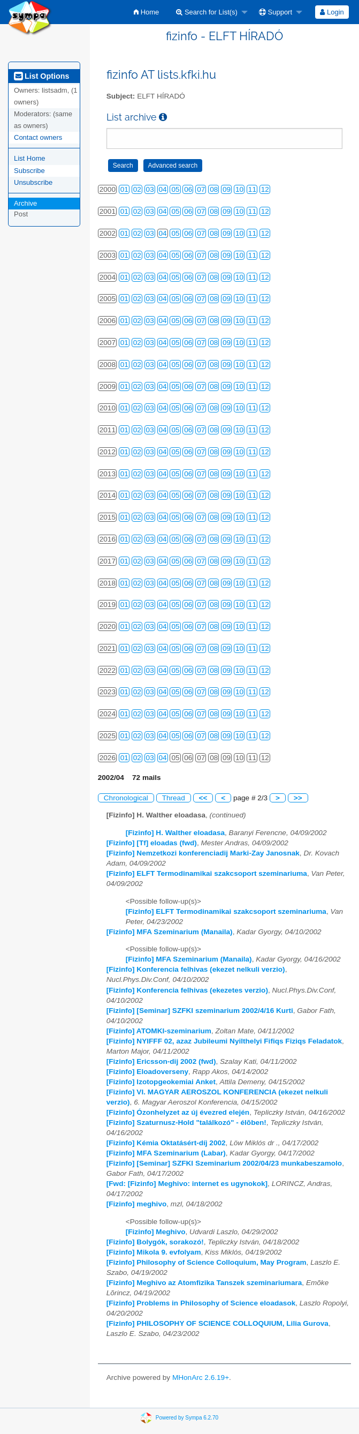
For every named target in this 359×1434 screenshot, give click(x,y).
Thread (173, 798)
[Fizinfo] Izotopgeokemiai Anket (161, 1082)
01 (124, 189)
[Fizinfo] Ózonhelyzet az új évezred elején (177, 1112)
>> (298, 798)
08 (214, 189)
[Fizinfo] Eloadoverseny (147, 1072)
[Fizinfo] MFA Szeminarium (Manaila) (169, 932)
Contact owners (38, 137)
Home (146, 12)
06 (188, 189)
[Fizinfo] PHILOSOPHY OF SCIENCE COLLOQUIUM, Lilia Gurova (217, 1323)
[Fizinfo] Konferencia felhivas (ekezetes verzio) (187, 990)
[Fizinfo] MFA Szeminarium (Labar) (166, 1153)
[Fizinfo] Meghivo (156, 1232)
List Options (41, 76)
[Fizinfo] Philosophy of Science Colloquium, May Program (206, 1262)
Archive (25, 203)
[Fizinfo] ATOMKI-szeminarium (158, 1031)
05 (175, 189)
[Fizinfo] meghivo (136, 1204)
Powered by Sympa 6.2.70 (187, 1418)
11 (252, 189)
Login (331, 12)
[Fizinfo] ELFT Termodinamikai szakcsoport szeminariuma (206, 873)
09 (227, 189)
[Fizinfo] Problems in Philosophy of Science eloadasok (201, 1303)
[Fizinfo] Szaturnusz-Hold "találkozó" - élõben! (186, 1122)
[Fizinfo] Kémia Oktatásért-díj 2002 (166, 1143)
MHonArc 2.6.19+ (200, 1377)
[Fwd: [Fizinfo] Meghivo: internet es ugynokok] (187, 1184)
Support (275, 12)
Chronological (126, 798)
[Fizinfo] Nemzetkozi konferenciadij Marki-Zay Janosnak (203, 853)
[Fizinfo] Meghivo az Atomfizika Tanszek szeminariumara (204, 1283)
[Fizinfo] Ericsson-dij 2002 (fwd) (161, 1061)
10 (239, 189)
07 (201, 189)
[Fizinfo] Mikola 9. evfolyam (153, 1252)
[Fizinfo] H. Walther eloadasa (175, 833)
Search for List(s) (207, 12)
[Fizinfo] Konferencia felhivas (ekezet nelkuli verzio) (195, 969)
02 (137, 189)
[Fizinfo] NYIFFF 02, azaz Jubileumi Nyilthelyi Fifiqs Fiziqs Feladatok (224, 1041)
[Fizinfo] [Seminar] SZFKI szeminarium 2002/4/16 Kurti (199, 1011)
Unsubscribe (33, 182)
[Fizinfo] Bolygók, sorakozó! (155, 1242)
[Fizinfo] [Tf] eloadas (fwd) (151, 843)
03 (150, 189)
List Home (29, 158)
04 (163, 189)
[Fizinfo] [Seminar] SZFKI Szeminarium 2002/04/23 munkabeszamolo (224, 1163)
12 (265, 189)
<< (203, 798)
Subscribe (29, 171)
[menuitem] (146, 12)
